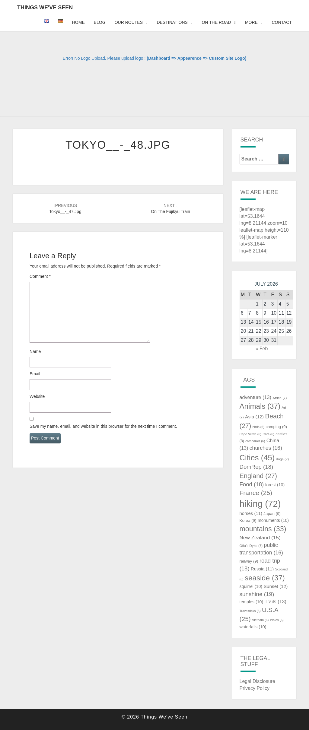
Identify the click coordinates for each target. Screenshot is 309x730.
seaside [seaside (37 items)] (265, 578)
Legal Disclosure (257, 681)
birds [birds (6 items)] (258, 427)
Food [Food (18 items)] (252, 484)
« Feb (261, 348)
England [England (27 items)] (258, 476)
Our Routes (129, 22)
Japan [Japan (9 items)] (272, 513)
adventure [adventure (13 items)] (255, 397)
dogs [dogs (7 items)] (282, 459)
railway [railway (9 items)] (249, 561)
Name (35, 351)
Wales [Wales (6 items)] (277, 620)
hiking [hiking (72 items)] (260, 504)
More (251, 22)
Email (35, 373)
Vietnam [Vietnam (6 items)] (260, 620)
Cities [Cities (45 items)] (257, 457)
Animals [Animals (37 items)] (260, 406)
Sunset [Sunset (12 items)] (275, 586)
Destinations (172, 22)
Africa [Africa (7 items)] (279, 398)
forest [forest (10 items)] (275, 484)
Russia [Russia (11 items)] (262, 569)
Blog (100, 22)
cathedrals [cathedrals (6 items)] (255, 441)
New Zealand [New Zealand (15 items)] (260, 538)
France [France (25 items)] (256, 492)
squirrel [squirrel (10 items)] (251, 586)
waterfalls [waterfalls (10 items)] (253, 626)
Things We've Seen (45, 8)
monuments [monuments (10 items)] (273, 520)
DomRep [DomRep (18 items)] (256, 467)
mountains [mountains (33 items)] (263, 529)
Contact (282, 22)
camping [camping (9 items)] (276, 426)
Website (37, 396)
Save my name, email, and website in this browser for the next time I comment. (103, 426)
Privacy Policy (255, 688)
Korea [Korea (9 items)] (248, 520)
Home (78, 22)
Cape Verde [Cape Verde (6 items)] (250, 434)
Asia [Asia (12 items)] (254, 416)
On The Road (216, 22)
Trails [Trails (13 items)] (275, 601)
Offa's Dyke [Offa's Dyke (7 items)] (251, 546)
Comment (40, 276)
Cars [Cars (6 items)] (268, 434)
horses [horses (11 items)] (251, 513)
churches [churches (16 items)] (266, 448)
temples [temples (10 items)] (251, 601)
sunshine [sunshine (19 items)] (257, 594)
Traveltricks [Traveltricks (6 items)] (250, 611)
